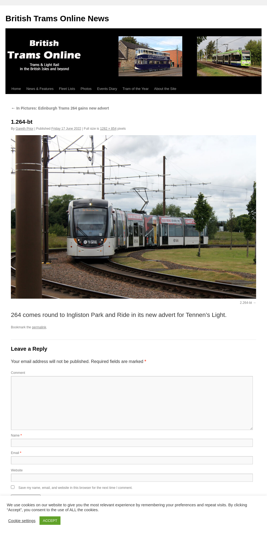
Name (16, 435)
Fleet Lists (67, 89)
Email (16, 453)
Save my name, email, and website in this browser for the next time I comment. (75, 488)
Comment (18, 373)
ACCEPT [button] (50, 521)
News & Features (40, 89)
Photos (86, 89)
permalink (39, 327)
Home (16, 89)
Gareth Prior (24, 129)
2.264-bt (246, 303)
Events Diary (107, 89)
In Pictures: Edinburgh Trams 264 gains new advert (60, 108)
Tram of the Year (136, 89)
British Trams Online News (57, 18)
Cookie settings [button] (21, 521)
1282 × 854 (108, 129)
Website (17, 470)
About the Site (165, 89)
